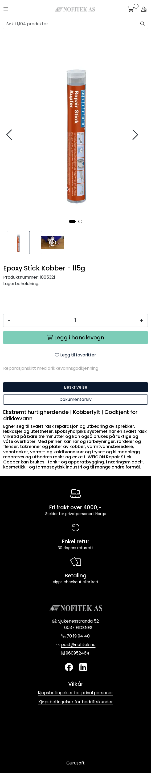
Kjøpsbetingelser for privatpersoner (75, 693)
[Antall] (75, 320)
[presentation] (10, 134)
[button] (72, 221)
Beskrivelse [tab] (75, 387)
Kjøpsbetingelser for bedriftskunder (75, 702)
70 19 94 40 (78, 636)
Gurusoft (75, 763)
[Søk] (70, 24)
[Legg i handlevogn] (75, 337)
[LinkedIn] (83, 667)
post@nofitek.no (78, 645)
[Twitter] (68, 667)
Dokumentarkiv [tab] (75, 399)
